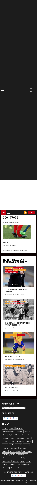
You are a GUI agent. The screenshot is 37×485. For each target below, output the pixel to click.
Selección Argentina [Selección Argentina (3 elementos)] (24, 464)
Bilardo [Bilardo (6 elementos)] (17, 435)
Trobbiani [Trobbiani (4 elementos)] (5, 468)
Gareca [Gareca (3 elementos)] (5, 445)
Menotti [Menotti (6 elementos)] (5, 454)
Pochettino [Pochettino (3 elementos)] (15, 458)
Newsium (18, 483)
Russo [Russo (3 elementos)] (28, 461)
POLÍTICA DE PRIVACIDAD (23, 472)
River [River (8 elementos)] (22, 461)
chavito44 (8, 222)
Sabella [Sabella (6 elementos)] (5, 464)
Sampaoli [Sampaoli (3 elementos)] (12, 464)
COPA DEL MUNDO (18, 268)
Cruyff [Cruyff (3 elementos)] (29, 438)
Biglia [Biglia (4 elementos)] (10, 435)
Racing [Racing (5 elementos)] (23, 458)
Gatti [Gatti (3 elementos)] (11, 445)
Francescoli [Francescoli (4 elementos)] (20, 441)
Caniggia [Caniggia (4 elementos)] (5, 438)
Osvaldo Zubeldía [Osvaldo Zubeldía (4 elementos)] (22, 454)
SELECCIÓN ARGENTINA (11, 272)
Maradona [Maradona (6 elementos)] (23, 448)
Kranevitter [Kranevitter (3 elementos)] (14, 448)
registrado (23, 250)
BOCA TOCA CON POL (12, 356)
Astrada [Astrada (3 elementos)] (19, 431)
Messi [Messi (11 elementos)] (12, 454)
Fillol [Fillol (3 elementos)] (13, 441)
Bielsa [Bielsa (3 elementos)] (4, 435)
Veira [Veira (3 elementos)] (12, 468)
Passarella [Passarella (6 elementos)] (6, 458)
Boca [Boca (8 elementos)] (23, 435)
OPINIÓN (15, 270)
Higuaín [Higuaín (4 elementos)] (26, 445)
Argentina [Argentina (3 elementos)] (19, 428)
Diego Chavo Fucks (19, 294)
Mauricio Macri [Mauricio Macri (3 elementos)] (27, 451)
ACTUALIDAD (8, 268)
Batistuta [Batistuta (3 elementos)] (27, 431)
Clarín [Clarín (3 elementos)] (12, 438)
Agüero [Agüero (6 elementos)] (5, 428)
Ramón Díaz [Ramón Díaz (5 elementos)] (6, 461)
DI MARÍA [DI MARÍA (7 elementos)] (6, 441)
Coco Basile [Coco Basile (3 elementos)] (20, 438)
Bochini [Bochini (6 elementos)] (30, 435)
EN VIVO (31, 212)
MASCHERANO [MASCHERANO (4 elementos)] (15, 451)
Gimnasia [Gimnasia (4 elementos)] (18, 445)
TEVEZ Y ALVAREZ (10, 243)
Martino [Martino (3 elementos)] (5, 451)
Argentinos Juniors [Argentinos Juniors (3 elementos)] (8, 431)
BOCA (14, 335)
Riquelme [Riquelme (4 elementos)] (15, 461)
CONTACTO (8, 472)
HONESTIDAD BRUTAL (12, 388)
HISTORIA (23, 301)
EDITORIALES (8, 270)
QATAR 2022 (22, 270)
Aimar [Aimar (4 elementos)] (12, 428)
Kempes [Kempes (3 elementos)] (5, 448)
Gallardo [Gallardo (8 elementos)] (29, 441)
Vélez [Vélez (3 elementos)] (18, 468)
